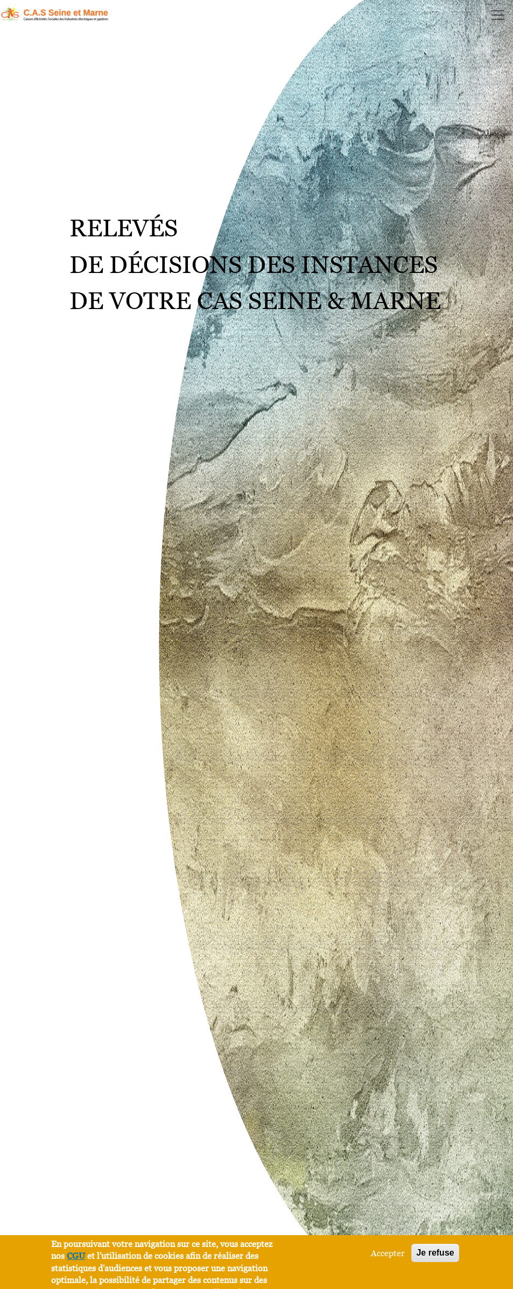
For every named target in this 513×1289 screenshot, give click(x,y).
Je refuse (435, 1252)
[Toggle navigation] (498, 15)
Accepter (388, 1253)
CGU (76, 1255)
